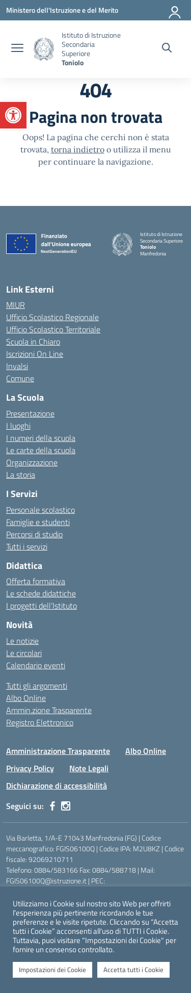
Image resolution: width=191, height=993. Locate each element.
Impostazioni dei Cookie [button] (52, 969)
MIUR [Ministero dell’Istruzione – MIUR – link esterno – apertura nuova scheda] (15, 305)
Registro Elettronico (39, 722)
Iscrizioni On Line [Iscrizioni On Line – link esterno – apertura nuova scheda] (34, 354)
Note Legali (88, 768)
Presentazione (30, 413)
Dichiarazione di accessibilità (56, 785)
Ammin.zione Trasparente (49, 710)
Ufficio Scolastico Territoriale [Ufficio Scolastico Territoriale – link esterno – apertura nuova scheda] (53, 329)
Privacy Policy (30, 768)
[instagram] (65, 806)
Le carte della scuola (40, 450)
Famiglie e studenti (38, 522)
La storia (20, 474)
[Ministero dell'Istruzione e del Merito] (62, 10)
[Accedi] (175, 10)
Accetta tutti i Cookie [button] (133, 969)
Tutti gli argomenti (36, 686)
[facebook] (52, 806)
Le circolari (24, 653)
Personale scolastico (40, 510)
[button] (13, 115)
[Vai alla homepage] (44, 49)
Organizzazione (32, 462)
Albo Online (26, 698)
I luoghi (18, 426)
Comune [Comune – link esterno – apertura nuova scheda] (20, 378)
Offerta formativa (35, 581)
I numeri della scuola (40, 438)
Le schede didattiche (41, 593)
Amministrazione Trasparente (58, 751)
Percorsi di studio (34, 534)
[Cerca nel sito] (167, 49)
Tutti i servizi (26, 546)
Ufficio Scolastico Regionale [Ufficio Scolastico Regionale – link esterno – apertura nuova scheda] (52, 317)
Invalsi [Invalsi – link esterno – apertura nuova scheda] (17, 366)
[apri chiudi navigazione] (17, 49)
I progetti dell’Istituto (41, 605)
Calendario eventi (35, 665)
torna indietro (77, 149)
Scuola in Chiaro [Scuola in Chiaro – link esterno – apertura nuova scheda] (33, 341)
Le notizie (22, 641)
